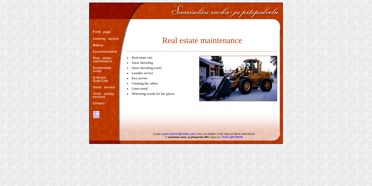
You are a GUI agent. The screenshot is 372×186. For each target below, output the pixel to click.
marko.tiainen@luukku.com (178, 133)
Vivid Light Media (232, 136)
